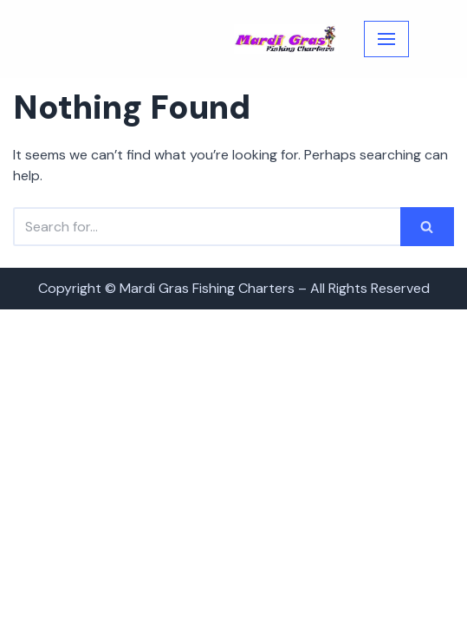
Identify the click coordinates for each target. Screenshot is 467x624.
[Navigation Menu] (386, 39)
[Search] (206, 226)
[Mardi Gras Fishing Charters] (286, 39)
